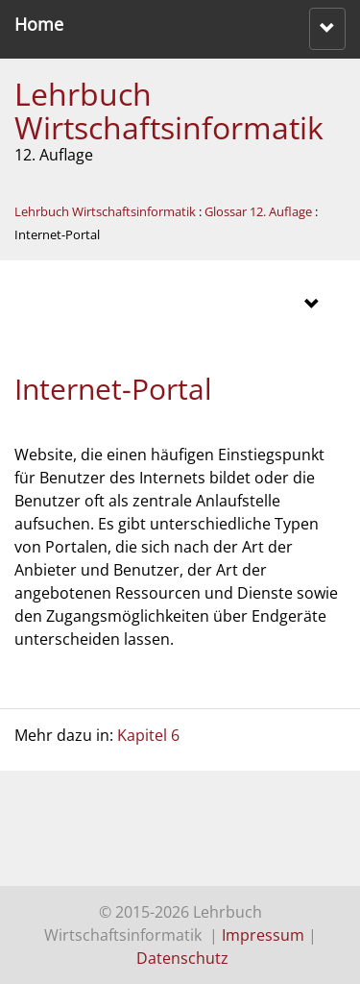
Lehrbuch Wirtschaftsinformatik (169, 110)
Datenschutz (182, 958)
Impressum (263, 935)
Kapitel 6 (148, 735)
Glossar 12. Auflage (258, 211)
